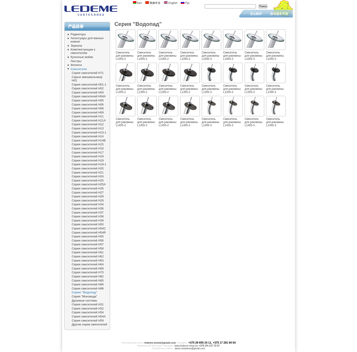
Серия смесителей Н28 (88, 196)
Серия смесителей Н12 (88, 124)
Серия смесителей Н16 (88, 148)
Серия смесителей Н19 (88, 160)
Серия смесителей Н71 (88, 73)
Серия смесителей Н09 (88, 112)
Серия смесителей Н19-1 (89, 164)
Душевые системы (84, 300)
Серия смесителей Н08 (88, 108)
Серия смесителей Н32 (88, 308)
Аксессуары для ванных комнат (87, 39)
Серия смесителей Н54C (89, 228)
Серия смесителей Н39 (88, 220)
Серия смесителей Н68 (88, 268)
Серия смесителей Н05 (88, 100)
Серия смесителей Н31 (88, 304)
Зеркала (76, 45)
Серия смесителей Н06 (88, 104)
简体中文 (153, 3)
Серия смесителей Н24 (88, 176)
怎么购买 (256, 13)
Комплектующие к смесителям (83, 51)
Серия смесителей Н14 (88, 136)
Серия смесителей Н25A (89, 184)
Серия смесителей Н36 (88, 208)
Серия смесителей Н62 (88, 256)
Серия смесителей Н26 (88, 188)
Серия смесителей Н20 (88, 168)
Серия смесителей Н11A (89, 120)
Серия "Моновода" (84, 296)
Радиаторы (78, 34)
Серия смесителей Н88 (88, 288)
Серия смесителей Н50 (88, 224)
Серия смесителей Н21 (88, 172)
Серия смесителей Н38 (88, 216)
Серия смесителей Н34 (88, 204)
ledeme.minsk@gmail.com (160, 342)
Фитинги (76, 65)
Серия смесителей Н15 (88, 144)
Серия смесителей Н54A (89, 316)
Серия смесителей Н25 (88, 180)
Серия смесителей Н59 (88, 320)
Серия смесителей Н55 (88, 236)
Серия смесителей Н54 (88, 312)
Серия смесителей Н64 (88, 264)
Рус (185, 3)
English (170, 3)
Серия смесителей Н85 (88, 280)
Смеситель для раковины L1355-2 (125, 89)
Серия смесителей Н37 (88, 212)
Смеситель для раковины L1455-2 (125, 122)
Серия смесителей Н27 (88, 192)
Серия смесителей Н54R (89, 232)
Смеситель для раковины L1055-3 (210, 55)
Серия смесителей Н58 (88, 248)
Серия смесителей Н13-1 (89, 132)
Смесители (79, 69)
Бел (137, 3)
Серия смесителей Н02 (88, 88)
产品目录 (76, 26)
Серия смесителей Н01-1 (89, 84)
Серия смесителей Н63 (88, 260)
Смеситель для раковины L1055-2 (125, 55)
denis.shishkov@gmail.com (190, 348)
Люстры (76, 61)
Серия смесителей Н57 (88, 244)
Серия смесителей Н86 (88, 284)
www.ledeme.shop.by (186, 345)
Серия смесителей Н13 (88, 128)
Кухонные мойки (82, 57)
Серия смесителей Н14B (89, 140)
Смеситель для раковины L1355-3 (210, 89)
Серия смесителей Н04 (88, 92)
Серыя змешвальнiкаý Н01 (87, 78)
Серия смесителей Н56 (88, 240)
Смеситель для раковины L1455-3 (210, 122)
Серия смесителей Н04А (89, 96)
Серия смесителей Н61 (88, 252)
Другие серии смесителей (89, 324)
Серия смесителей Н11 (88, 116)
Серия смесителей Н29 (88, 200)
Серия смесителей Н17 (88, 152)
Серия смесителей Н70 (88, 272)
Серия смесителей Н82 (88, 276)
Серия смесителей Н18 (88, 156)
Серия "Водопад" (84, 292)
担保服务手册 (279, 13)
